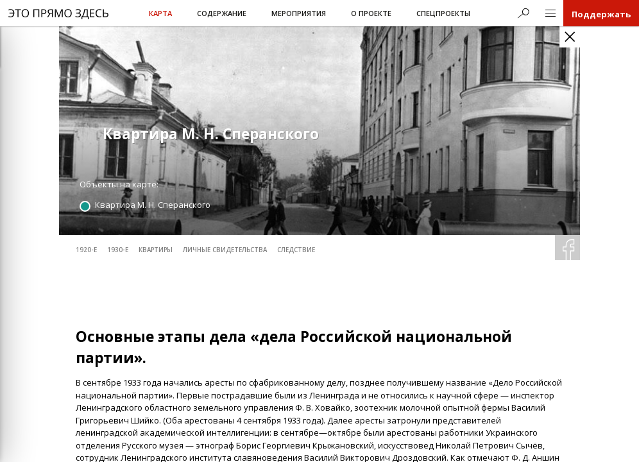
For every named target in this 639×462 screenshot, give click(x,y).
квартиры (156, 250)
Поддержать (601, 14)
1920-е (86, 250)
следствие (296, 250)
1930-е (117, 250)
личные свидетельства (225, 250)
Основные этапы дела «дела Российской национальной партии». (294, 347)
